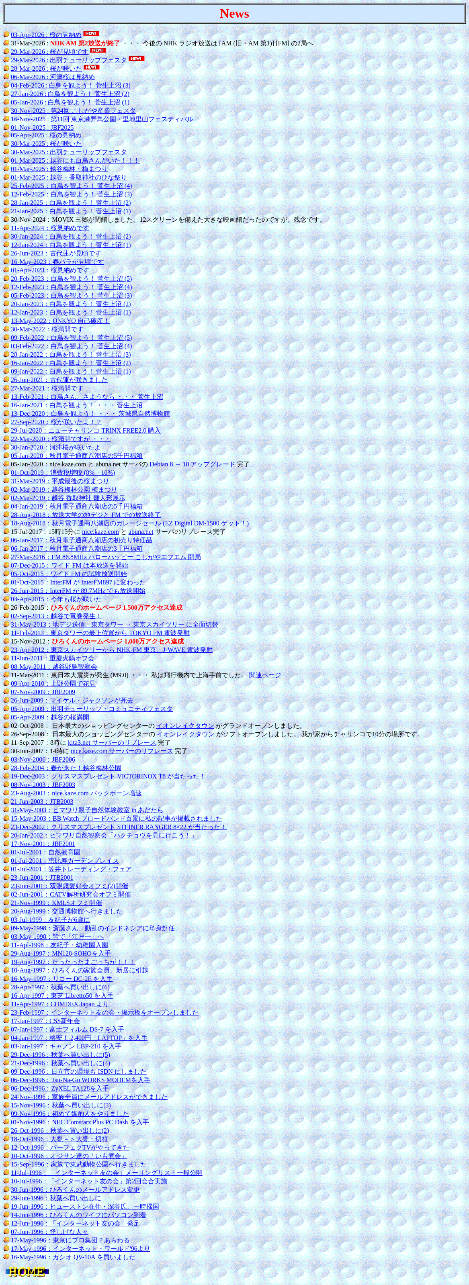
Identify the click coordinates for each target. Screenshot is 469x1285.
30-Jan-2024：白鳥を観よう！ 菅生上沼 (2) (71, 236)
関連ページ (265, 675)
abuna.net (141, 531)
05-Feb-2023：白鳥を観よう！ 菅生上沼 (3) (71, 295)
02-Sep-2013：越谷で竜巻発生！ (56, 616)
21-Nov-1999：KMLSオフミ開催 (56, 902)
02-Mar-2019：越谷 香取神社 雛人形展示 (68, 497)
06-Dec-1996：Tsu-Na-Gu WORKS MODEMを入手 (80, 1080)
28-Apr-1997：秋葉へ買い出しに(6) (60, 987)
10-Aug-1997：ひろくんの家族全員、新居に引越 (79, 970)
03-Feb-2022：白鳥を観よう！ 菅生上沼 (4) (71, 346)
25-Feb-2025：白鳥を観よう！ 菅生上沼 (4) (71, 185)
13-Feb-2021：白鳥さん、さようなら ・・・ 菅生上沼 (87, 396)
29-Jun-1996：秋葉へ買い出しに (56, 1198)
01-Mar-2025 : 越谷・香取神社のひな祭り (69, 177)
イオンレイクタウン (185, 725)
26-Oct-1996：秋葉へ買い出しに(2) (60, 1130)
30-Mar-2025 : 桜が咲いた (46, 143)
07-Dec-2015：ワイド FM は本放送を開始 (69, 565)
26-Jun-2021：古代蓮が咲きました (59, 379)
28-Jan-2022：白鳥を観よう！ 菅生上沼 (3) (71, 354)
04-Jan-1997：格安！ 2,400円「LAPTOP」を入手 (79, 1037)
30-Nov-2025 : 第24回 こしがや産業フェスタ (73, 110)
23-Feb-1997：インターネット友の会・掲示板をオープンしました (105, 1012)
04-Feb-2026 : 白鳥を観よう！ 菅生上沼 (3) (71, 85)
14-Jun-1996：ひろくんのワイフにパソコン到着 (78, 1214)
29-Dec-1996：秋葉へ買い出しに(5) (60, 1054)
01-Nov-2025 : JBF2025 (42, 127)
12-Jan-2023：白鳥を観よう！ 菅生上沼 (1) (71, 312)
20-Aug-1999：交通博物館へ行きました (67, 911)
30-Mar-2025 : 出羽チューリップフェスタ (69, 152)
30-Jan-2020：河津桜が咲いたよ (56, 447)
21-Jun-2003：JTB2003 (42, 801)
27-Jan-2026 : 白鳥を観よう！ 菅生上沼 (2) (70, 93)
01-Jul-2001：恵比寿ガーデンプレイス (65, 860)
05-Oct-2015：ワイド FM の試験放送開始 (69, 573)
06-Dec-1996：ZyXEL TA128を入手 (60, 1088)
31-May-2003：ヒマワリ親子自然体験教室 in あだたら (87, 810)
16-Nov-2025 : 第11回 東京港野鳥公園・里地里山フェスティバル (102, 119)
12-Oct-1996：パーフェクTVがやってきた (70, 1147)
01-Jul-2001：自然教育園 (45, 852)
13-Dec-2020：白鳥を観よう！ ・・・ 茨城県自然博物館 (90, 413)
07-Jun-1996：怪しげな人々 (49, 1231)
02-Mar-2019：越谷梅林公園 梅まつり (64, 489)
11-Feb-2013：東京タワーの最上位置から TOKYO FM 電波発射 (100, 632)
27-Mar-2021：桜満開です (47, 388)
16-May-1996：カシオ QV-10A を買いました (73, 1257)
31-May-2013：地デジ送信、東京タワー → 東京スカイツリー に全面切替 (114, 624)
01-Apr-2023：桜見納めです (50, 270)
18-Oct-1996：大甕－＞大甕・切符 (59, 1139)
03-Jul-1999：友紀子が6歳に (50, 919)
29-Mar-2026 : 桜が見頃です (49, 51)
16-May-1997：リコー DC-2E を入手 (62, 978)
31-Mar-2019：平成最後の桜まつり (60, 481)
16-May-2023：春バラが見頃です (57, 261)
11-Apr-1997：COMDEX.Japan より (60, 1004)
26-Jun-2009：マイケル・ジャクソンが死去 (72, 700)
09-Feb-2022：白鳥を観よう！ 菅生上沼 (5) (71, 337)
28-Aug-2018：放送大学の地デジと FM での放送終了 (86, 514)
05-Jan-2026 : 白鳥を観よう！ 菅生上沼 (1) (70, 102)
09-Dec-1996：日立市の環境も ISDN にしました (79, 1071)
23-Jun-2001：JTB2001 (42, 877)
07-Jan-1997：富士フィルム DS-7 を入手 (67, 1029)
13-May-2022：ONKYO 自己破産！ (60, 320)
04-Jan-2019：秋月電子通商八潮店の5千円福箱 (77, 506)
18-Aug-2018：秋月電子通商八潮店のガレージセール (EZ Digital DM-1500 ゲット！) (130, 523)
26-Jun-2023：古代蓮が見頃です (56, 253)
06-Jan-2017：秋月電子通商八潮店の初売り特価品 (81, 540)
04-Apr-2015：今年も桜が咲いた (56, 599)
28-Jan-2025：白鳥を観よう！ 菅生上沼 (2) (71, 202)
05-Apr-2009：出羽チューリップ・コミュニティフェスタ (92, 708)
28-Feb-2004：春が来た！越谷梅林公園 (66, 767)
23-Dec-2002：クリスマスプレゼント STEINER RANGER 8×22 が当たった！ (119, 826)
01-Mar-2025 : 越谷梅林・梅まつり (59, 168)
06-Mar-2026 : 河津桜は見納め (53, 77)
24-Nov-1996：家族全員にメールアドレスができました (89, 1096)
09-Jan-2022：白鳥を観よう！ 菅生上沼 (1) (71, 371)
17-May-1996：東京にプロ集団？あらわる (70, 1240)
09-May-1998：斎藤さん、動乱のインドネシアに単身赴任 (93, 928)
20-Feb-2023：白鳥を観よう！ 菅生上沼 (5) (71, 278)
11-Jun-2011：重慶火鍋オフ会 (52, 658)
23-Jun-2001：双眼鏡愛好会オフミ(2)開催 (69, 886)
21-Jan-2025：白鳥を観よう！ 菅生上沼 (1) (71, 211)
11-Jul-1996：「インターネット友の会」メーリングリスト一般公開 (107, 1172)
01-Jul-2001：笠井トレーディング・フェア (71, 869)
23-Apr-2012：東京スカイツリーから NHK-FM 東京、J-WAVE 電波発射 (112, 649)
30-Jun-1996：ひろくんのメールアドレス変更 (75, 1189)
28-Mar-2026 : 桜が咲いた (46, 68)
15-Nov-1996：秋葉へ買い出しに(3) (61, 1105)
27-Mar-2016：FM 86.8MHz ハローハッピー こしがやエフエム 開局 (106, 557)
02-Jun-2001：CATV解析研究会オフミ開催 (71, 894)
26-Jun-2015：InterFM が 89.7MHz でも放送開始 (78, 590)
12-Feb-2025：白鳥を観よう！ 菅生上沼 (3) (71, 194)
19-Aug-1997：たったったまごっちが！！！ (73, 961)
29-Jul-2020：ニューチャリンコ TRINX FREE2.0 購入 (86, 430)
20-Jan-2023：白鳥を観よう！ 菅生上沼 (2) (71, 303)
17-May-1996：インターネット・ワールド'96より (80, 1248)
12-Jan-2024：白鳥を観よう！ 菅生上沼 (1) (71, 244)
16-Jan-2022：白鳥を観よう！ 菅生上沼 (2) (71, 363)
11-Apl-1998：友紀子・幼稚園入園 (59, 945)
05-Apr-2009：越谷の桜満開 (50, 717)
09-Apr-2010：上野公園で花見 (53, 683)
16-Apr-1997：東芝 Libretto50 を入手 (62, 995)
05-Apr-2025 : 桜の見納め (46, 135)
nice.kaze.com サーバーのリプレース (122, 751)
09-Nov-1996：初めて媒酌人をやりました (70, 1113)
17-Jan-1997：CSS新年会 (45, 1020)
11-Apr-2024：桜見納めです (50, 228)
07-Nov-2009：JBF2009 (43, 691)
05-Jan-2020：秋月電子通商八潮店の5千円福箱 (77, 455)
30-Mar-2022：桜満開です (47, 329)
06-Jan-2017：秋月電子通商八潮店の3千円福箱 (77, 548)
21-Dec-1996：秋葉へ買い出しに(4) (60, 1063)
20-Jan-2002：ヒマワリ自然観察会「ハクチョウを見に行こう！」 (104, 835)
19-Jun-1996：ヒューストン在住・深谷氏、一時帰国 (85, 1206)
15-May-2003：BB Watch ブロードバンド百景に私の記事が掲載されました (116, 818)
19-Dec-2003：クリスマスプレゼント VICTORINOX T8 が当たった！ (108, 776)
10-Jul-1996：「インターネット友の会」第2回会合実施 (89, 1181)
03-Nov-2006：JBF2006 (43, 759)
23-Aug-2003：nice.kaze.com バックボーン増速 (76, 793)
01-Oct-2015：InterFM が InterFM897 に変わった (78, 582)
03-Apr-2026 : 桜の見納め (46, 34)
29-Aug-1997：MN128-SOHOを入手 (61, 953)
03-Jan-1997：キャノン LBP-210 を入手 (66, 1046)
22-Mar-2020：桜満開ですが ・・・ (61, 438)
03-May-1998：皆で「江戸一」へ (57, 936)
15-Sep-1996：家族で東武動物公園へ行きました (79, 1164)
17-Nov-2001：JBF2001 (43, 843)
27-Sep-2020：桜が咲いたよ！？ (56, 422)
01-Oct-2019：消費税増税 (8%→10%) (63, 472)
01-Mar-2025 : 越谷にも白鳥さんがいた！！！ (75, 160)
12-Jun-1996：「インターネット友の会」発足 (75, 1223)
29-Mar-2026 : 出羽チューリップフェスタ (69, 60)
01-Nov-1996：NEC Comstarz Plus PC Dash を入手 (80, 1122)
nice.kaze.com (100, 531)
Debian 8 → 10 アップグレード (193, 464)
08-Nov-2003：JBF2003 (43, 784)
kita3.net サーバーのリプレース (112, 742)
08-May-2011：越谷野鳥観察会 (54, 666)
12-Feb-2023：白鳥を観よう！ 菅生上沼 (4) (71, 287)
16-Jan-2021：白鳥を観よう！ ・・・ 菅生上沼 (77, 405)
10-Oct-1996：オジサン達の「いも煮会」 (69, 1155)
